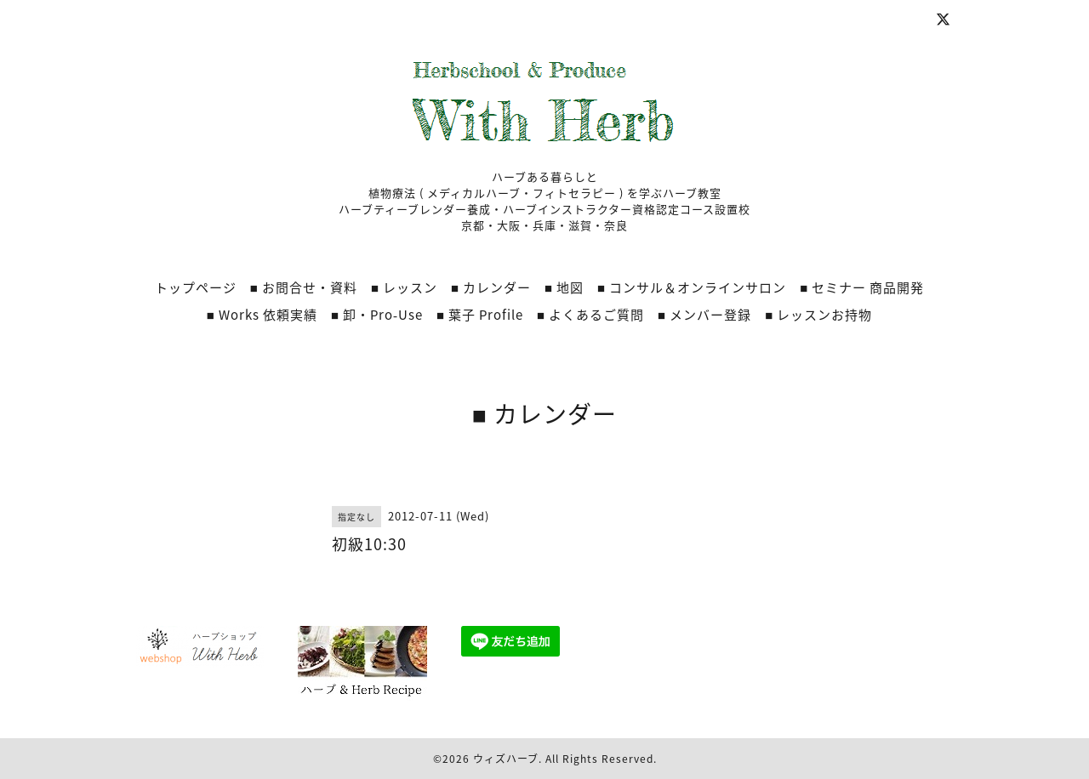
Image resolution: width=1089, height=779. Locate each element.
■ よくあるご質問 (590, 314)
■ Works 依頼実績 (262, 314)
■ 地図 (564, 287)
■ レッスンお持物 (818, 314)
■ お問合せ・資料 (303, 287)
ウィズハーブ (506, 758)
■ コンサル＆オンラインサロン (691, 287)
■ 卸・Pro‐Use (377, 314)
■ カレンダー (491, 287)
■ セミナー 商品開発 (862, 287)
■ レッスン (404, 287)
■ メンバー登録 (704, 314)
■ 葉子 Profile (479, 314)
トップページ (196, 287)
